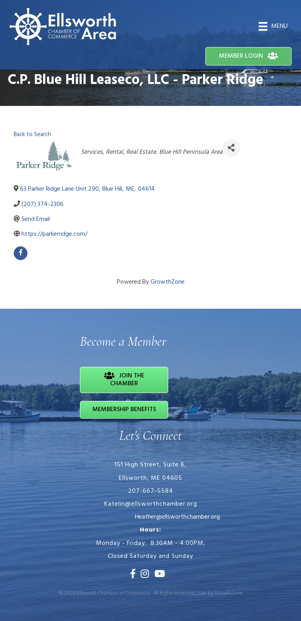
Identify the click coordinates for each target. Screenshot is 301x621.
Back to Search (32, 134)
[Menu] (273, 26)
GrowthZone (167, 282)
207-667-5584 (150, 491)
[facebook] (20, 253)
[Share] (231, 148)
